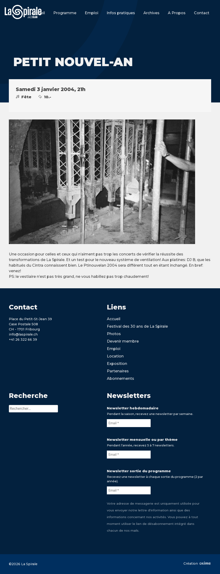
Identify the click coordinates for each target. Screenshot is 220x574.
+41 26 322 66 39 (23, 339)
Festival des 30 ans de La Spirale (137, 326)
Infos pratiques (121, 13)
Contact (201, 13)
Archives (151, 13)
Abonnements (120, 378)
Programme (64, 13)
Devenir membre (123, 341)
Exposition (117, 363)
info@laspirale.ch (23, 334)
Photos (114, 334)
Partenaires (118, 371)
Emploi (91, 13)
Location (115, 356)
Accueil (38, 13)
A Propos (177, 13)
